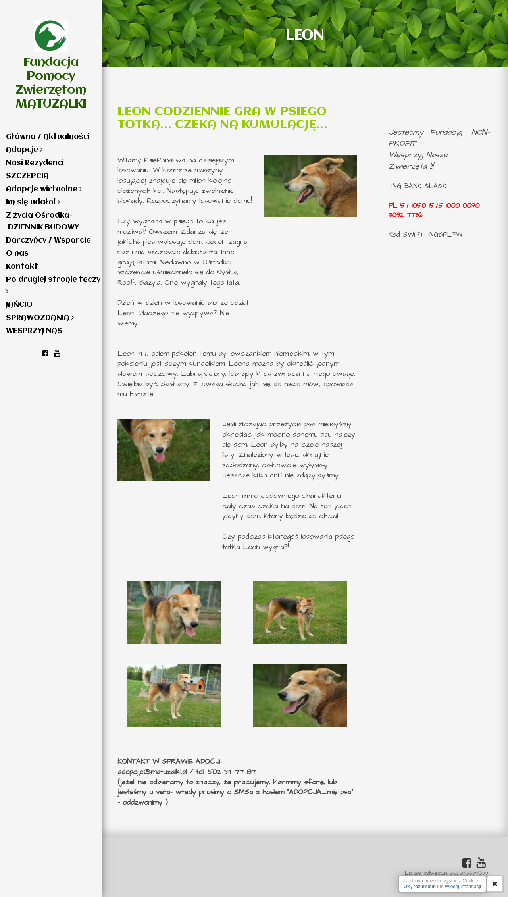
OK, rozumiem (420, 886)
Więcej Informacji (463, 886)
